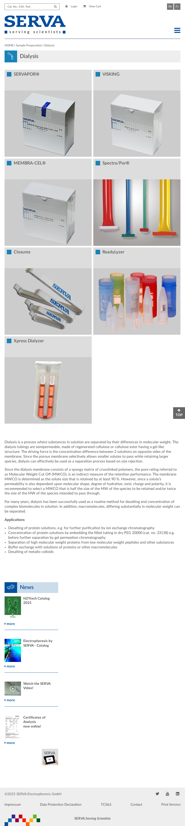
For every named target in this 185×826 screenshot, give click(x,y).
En (177, 6)
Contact (136, 804)
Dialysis (49, 45)
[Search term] (32, 6)
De (170, 6)
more (10, 624)
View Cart (92, 6)
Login (71, 6)
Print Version (170, 804)
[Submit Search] (55, 7)
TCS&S (106, 804)
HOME (9, 45)
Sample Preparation (29, 45)
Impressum (13, 804)
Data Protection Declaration (60, 804)
